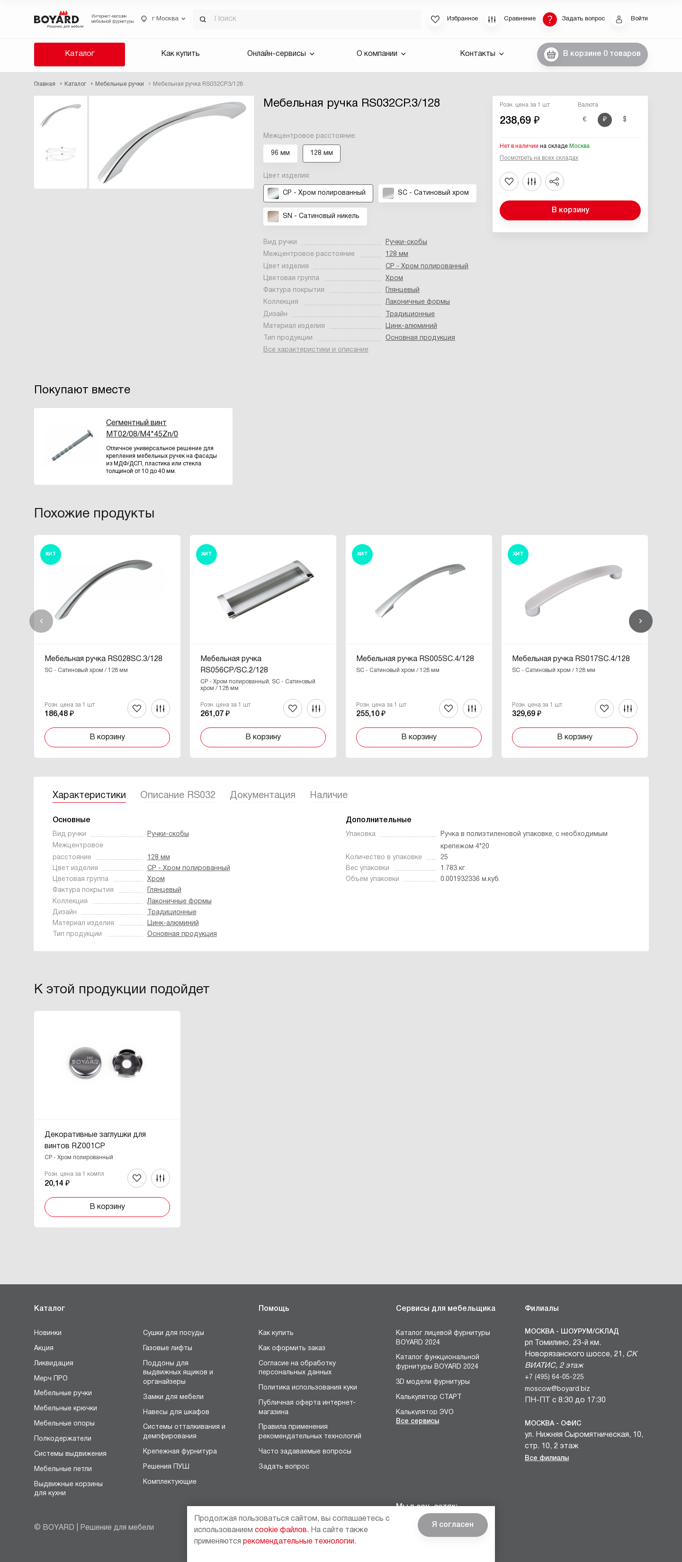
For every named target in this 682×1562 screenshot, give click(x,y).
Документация (263, 795)
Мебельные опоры (64, 1424)
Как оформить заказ (292, 1348)
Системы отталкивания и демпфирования (184, 1432)
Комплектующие (170, 1482)
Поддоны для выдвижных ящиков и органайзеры (178, 1373)
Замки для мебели (173, 1397)
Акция (44, 1348)
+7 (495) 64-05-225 (554, 1377)
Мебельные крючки (65, 1409)
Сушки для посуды (173, 1333)
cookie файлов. (282, 1530)
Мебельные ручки (63, 1393)
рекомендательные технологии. (299, 1541)
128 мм (397, 254)
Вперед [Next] (641, 621)
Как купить (180, 54)
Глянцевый (403, 290)
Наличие (329, 795)
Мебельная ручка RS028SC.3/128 (103, 659)
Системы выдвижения (70, 1454)
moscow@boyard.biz (557, 1389)
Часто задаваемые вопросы (305, 1452)
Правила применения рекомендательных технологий (310, 1432)
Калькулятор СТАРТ (429, 1397)
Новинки (48, 1333)
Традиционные (410, 314)
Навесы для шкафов (176, 1412)
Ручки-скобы (406, 242)
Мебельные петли (63, 1469)
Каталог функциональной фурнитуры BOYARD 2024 (437, 1362)
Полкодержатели (62, 1439)
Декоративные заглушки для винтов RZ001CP (95, 1141)
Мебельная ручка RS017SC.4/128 (571, 659)
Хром (394, 278)
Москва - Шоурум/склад (572, 1332)
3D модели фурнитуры (433, 1382)
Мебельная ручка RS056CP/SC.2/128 (234, 665)
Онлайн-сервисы (280, 54)
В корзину (570, 210)
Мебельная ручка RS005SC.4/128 (415, 659)
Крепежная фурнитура (180, 1452)
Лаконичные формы (418, 302)
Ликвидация (53, 1364)
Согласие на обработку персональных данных (297, 1368)
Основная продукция (420, 338)
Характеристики (89, 795)
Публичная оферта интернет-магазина (307, 1408)
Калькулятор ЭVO (425, 1412)
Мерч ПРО (51, 1379)
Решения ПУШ (166, 1467)
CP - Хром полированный (427, 266)
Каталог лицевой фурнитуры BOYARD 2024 (443, 1338)
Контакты (482, 54)
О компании (381, 54)
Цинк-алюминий (411, 326)
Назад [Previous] (41, 621)
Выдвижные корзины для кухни (68, 1489)
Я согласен (453, 1525)
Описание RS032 (177, 795)
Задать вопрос (284, 1467)
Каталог (79, 54)
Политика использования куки (308, 1388)
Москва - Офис (553, 1424)
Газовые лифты (167, 1348)
